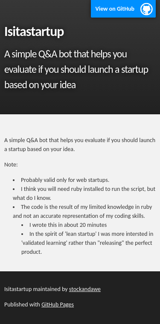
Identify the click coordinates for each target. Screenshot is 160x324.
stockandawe (85, 289)
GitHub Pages (57, 304)
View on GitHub (114, 8)
